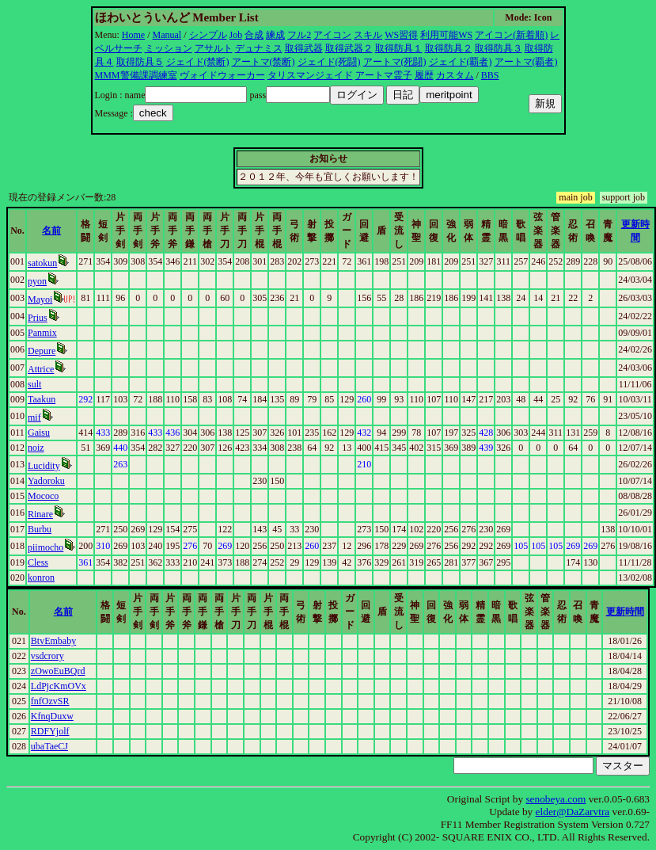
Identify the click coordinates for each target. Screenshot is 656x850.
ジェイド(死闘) (329, 61)
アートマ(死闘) (395, 61)
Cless (38, 562)
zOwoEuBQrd (58, 671)
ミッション (168, 48)
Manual (167, 34)
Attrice (41, 369)
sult (34, 384)
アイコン (332, 34)
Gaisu (39, 432)
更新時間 (625, 611)
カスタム (455, 75)
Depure (41, 350)
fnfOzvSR (50, 701)
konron (41, 577)
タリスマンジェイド (310, 75)
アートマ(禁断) (263, 61)
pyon (37, 281)
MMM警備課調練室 (136, 75)
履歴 (424, 75)
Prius (37, 317)
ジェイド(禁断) (197, 61)
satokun (42, 263)
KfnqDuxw (52, 716)
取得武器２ (349, 48)
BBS (490, 75)
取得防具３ (498, 48)
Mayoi (40, 299)
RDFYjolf (50, 731)
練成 (275, 34)
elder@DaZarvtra (573, 812)
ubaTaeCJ (49, 746)
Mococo (43, 495)
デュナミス (258, 48)
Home (133, 34)
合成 (254, 34)
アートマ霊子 (383, 75)
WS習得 (401, 34)
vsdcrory (47, 655)
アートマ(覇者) (526, 61)
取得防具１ (399, 48)
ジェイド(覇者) (460, 61)
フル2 (299, 34)
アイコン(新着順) (511, 34)
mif (34, 417)
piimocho (45, 547)
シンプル (208, 34)
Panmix (42, 332)
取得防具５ (140, 61)
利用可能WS (446, 34)
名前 (51, 230)
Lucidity (44, 465)
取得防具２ (448, 48)
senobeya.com (555, 799)
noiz (36, 447)
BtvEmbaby (53, 640)
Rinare (40, 514)
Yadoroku (46, 480)
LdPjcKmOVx (58, 686)
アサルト (214, 48)
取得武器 (304, 48)
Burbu (39, 529)
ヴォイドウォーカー (222, 75)
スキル (368, 34)
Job (236, 34)
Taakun (41, 399)
